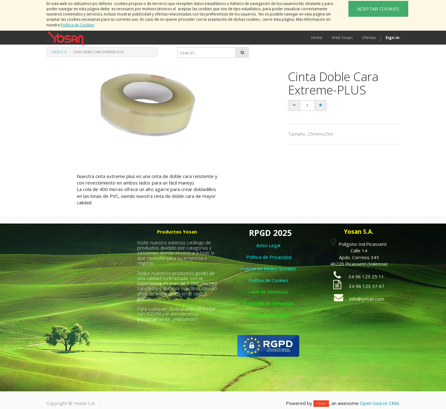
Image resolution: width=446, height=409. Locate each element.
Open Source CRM (379, 403)
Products (59, 52)
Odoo (321, 403)
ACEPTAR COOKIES (378, 9)
